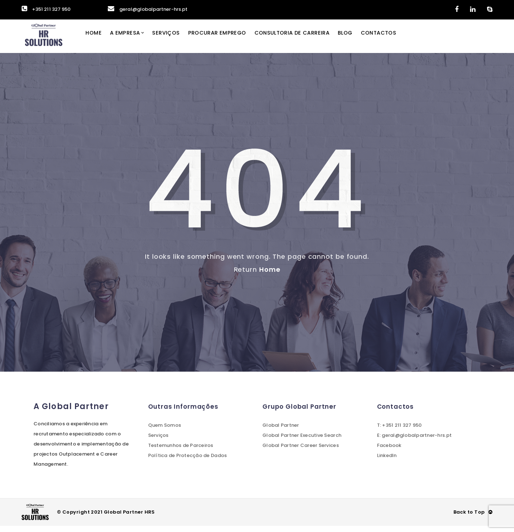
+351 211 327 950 (46, 9)
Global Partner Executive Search (301, 441)
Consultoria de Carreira (307, 39)
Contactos (398, 39)
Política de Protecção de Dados (187, 461)
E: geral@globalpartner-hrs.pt (414, 441)
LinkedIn (387, 461)
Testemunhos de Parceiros (180, 451)
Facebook (389, 451)
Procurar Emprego (229, 39)
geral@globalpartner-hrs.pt (147, 9)
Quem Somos (164, 431)
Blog (364, 39)
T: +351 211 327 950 (399, 431)
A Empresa (134, 39)
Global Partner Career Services (300, 451)
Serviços (177, 39)
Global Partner (280, 431)
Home (102, 39)
